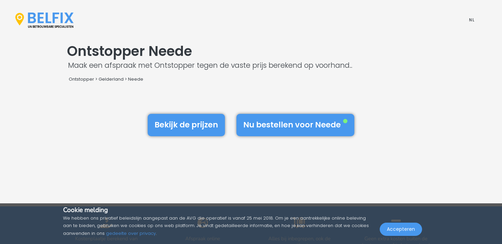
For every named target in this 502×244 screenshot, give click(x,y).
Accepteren (401, 229)
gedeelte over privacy (131, 233)
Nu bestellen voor (295, 124)
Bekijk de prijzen (186, 124)
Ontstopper (81, 79)
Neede (135, 79)
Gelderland (111, 79)
